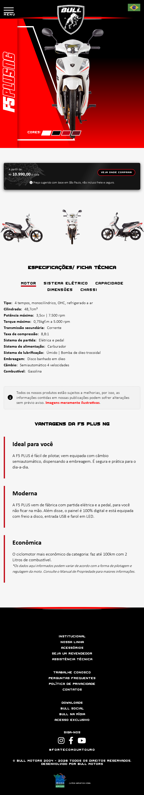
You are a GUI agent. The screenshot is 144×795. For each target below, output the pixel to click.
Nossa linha (72, 642)
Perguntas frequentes (72, 678)
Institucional (72, 636)
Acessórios (72, 648)
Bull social (72, 708)
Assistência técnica (72, 659)
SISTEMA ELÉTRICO (66, 283)
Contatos (72, 689)
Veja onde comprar (116, 172)
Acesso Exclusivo (72, 720)
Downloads (72, 702)
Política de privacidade (72, 684)
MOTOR (28, 283)
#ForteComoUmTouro (72, 749)
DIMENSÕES (60, 290)
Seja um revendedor (72, 653)
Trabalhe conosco (72, 672)
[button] (131, 781)
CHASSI (88, 290)
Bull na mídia (72, 714)
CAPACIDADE (109, 283)
